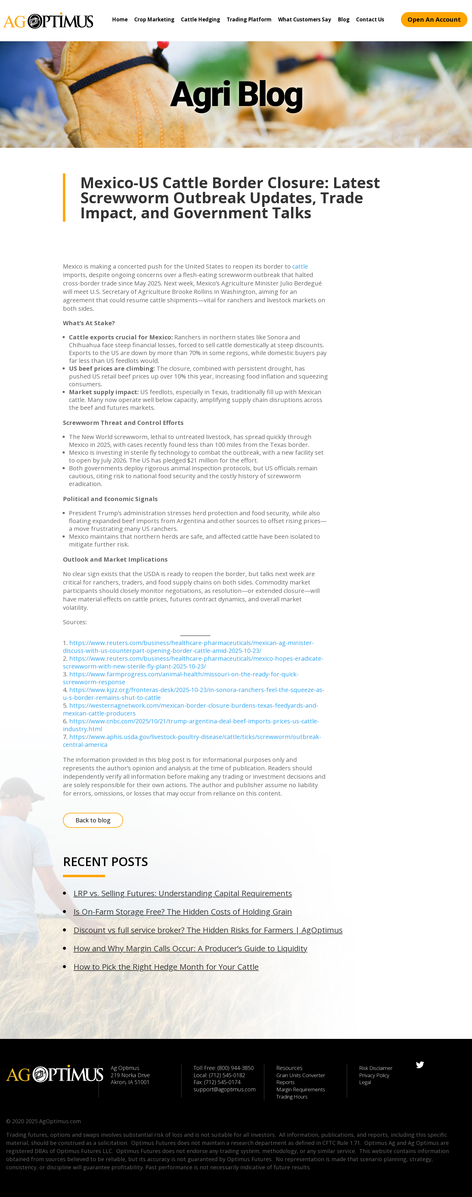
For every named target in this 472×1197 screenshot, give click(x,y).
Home (120, 19)
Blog (343, 19)
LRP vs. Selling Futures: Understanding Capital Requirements (182, 893)
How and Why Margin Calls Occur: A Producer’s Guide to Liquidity (190, 948)
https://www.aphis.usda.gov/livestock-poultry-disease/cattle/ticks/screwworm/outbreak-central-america (192, 741)
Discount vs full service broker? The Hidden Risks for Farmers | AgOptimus (208, 929)
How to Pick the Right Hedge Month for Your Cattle (166, 966)
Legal (365, 1082)
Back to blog (93, 820)
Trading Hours (293, 1096)
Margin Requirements (302, 1089)
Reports (286, 1082)
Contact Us (370, 19)
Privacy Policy (375, 1075)
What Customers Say (304, 19)
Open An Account (434, 19)
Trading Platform (249, 19)
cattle (300, 266)
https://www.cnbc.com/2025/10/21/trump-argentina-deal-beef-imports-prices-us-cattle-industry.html (191, 725)
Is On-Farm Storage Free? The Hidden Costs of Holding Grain (182, 911)
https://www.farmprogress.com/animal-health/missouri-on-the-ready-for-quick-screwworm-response (181, 678)
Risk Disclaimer (377, 1067)
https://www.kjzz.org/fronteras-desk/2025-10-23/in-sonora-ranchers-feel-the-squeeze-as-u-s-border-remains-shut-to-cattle (193, 694)
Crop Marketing (154, 19)
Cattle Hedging (200, 19)
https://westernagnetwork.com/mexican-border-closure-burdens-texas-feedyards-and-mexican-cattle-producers (190, 709)
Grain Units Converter (303, 1075)
